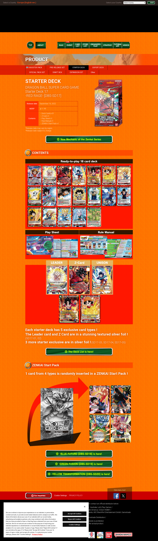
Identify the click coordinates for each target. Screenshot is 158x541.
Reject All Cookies (74, 519)
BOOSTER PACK (34, 67)
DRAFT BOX (57, 72)
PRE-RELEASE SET (57, 67)
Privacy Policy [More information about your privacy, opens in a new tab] (37, 534)
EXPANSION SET (76, 72)
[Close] (84, 506)
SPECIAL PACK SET (37, 72)
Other (93, 72)
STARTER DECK (78, 67)
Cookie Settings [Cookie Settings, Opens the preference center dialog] (74, 525)
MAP (152, 3)
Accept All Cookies (74, 514)
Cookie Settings (60, 495)
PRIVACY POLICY (76, 495)
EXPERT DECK (98, 67)
